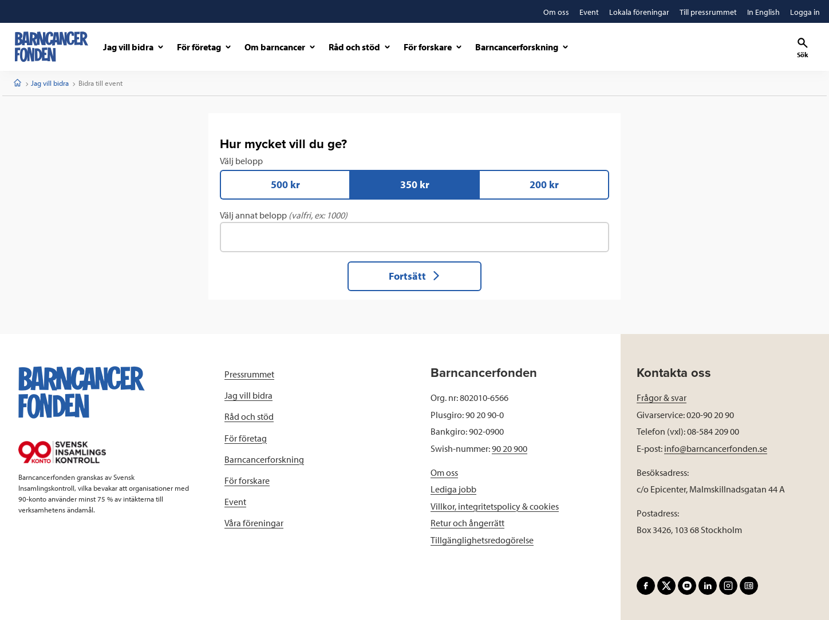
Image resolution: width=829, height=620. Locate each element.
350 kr (414, 184)
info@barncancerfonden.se (715, 448)
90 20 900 (509, 448)
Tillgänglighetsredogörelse (482, 540)
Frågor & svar (661, 398)
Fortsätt (415, 276)
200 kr (544, 184)
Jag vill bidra (50, 83)
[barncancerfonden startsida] (51, 46)
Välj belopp (414, 177)
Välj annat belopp (414, 231)
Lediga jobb (453, 489)
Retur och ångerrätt (467, 523)
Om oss (444, 472)
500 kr (285, 184)
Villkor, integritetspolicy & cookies (495, 506)
